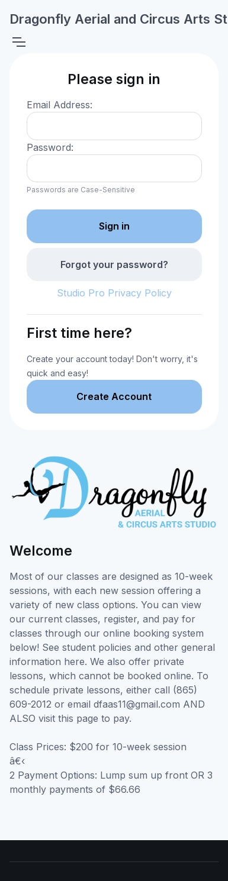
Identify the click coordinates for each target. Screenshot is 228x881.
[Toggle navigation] (18, 42)
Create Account (114, 396)
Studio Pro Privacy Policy (114, 293)
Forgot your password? (114, 264)
